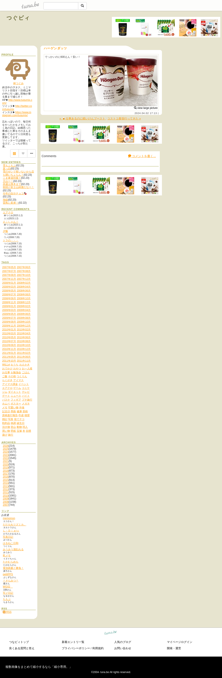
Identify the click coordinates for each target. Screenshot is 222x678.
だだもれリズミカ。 (14, 524)
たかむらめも (10, 561)
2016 (6, 476)
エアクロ (8, 212)
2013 (6, 486)
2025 (6, 448)
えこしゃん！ (10, 221)
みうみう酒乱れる (13, 549)
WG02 (8, 586)
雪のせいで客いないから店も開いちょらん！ (18, 173)
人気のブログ (122, 642)
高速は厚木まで (12, 184)
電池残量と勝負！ (13, 568)
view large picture (146, 108)
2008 (6, 501)
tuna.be (110, 633)
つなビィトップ (19, 642)
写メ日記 (8, 592)
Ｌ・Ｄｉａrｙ (11, 530)
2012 (6, 489)
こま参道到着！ (12, 177)
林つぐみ (18, 83)
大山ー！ (8, 181)
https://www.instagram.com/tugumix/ (16, 114)
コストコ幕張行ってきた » (124, 118)
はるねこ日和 (10, 543)
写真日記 (8, 536)
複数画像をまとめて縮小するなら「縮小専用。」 (38, 666)
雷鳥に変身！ (10, 202)
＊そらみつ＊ (10, 580)
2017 (6, 473)
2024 (6, 451)
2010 (6, 495)
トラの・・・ (10, 240)
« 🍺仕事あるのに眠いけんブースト (82, 118)
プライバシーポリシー (76, 648)
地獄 (5, 199)
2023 (6, 455)
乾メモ (7, 555)
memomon (9, 518)
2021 (6, 461)
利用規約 (98, 648)
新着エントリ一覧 (73, 642)
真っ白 (7, 168)
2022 (6, 458)
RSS (7, 612)
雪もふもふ (9, 165)
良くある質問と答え (21, 648)
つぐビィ (18, 18)
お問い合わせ (122, 648)
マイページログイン (179, 642)
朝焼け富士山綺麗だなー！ (18, 187)
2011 (6, 492)
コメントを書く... (142, 156)
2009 (6, 498)
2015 (6, 480)
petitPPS (8, 574)
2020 (6, 464)
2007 (6, 504)
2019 (6, 467)
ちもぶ (7, 599)
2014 (6, 483)
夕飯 (5, 231)
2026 (6, 445)
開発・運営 (174, 648)
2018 (6, 470)
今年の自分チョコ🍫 (15, 193)
